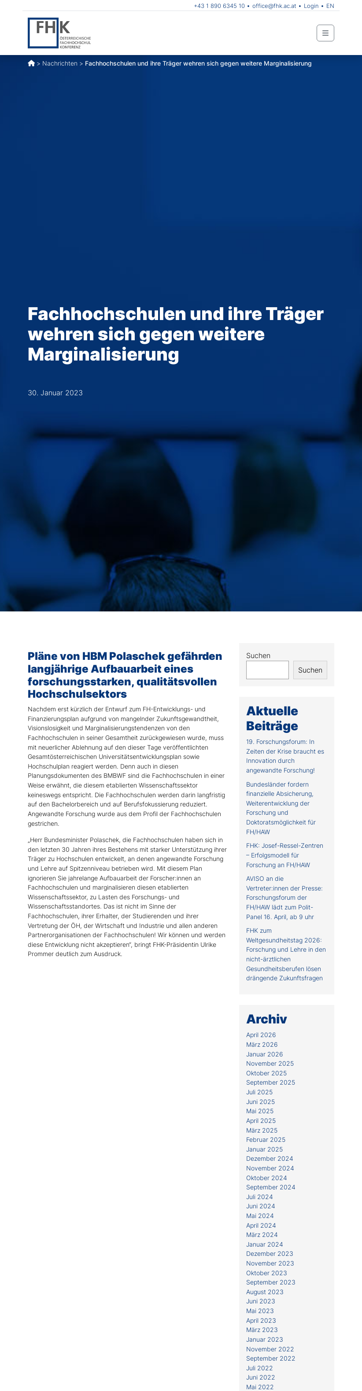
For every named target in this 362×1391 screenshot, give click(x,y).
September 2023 (271, 1282)
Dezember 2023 (269, 1253)
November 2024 (270, 1168)
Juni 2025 (260, 1101)
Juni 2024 (260, 1206)
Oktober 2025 (266, 1073)
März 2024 (262, 1234)
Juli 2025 (259, 1092)
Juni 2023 (260, 1301)
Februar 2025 (265, 1139)
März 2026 (262, 1044)
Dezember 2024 (269, 1158)
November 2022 (270, 1349)
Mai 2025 (259, 1111)
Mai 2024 (260, 1215)
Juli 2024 (259, 1196)
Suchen (258, 655)
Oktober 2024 (266, 1177)
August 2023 (265, 1291)
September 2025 (270, 1082)
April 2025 (261, 1120)
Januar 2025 (264, 1149)
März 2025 (261, 1130)
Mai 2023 (260, 1310)
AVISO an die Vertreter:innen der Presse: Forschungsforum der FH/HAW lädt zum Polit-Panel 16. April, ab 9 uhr (284, 897)
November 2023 (270, 1263)
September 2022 (271, 1358)
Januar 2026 (264, 1054)
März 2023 (262, 1329)
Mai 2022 (260, 1387)
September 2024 (271, 1187)
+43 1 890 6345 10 (219, 5)
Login (311, 5)
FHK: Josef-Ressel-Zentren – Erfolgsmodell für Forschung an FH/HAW (284, 855)
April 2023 (261, 1320)
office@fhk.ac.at (274, 5)
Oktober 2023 (266, 1273)
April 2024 (261, 1225)
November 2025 (270, 1063)
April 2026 (261, 1034)
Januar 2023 (264, 1339)
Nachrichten (60, 63)
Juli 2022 (259, 1368)
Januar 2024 (264, 1244)
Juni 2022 (260, 1377)
